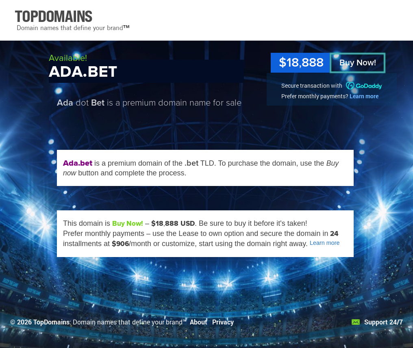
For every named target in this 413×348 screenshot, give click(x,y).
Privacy (223, 322)
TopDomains (51, 322)
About (198, 322)
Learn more (364, 96)
